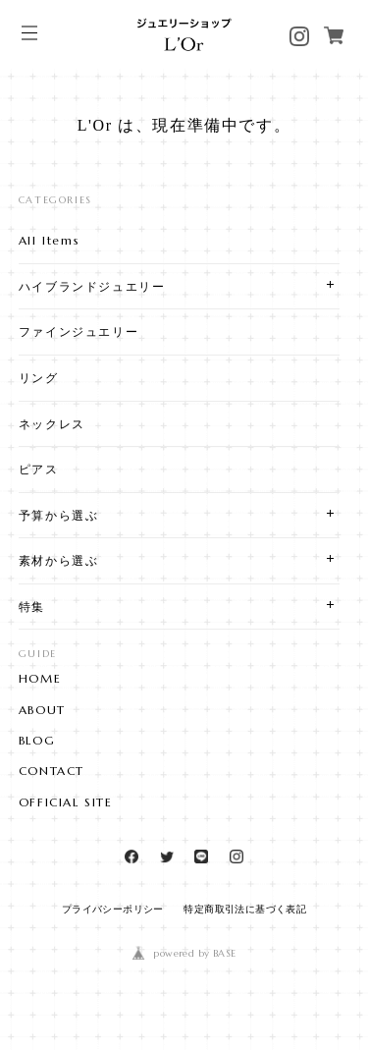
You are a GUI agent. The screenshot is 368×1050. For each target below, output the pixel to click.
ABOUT (42, 710)
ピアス (39, 469)
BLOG (37, 740)
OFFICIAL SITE (66, 802)
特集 (32, 606)
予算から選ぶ (59, 515)
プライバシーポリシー (113, 909)
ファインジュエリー (78, 331)
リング (39, 377)
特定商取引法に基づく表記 (245, 909)
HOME (40, 679)
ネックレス (52, 423)
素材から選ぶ (59, 560)
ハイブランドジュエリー (92, 286)
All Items (49, 240)
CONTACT (51, 771)
